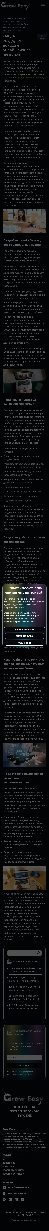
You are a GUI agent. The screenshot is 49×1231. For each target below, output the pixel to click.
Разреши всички (24, 629)
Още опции (24, 643)
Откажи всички (24, 636)
